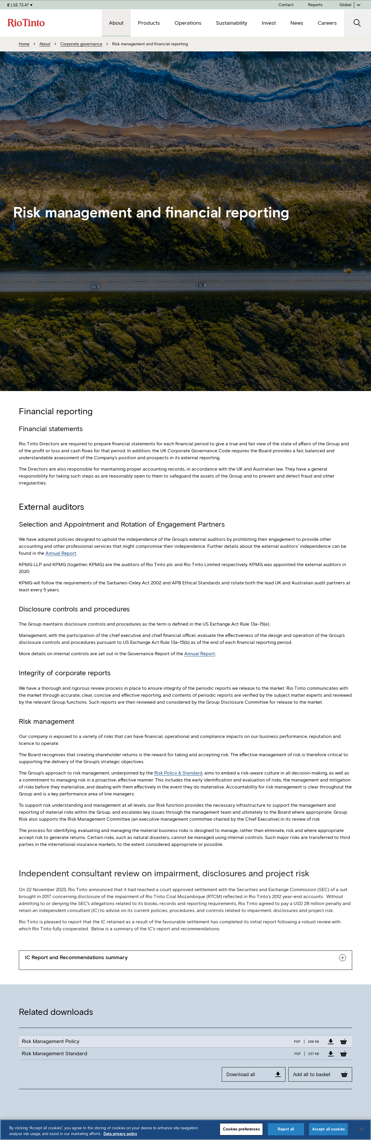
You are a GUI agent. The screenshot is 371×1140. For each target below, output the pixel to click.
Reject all (286, 1129)
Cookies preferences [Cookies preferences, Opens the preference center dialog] (241, 1129)
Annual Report (61, 553)
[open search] (357, 23)
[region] (185, 1129)
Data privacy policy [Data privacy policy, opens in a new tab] (120, 1134)
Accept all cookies (328, 1129)
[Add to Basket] (343, 1041)
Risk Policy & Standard (178, 773)
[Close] (361, 1129)
